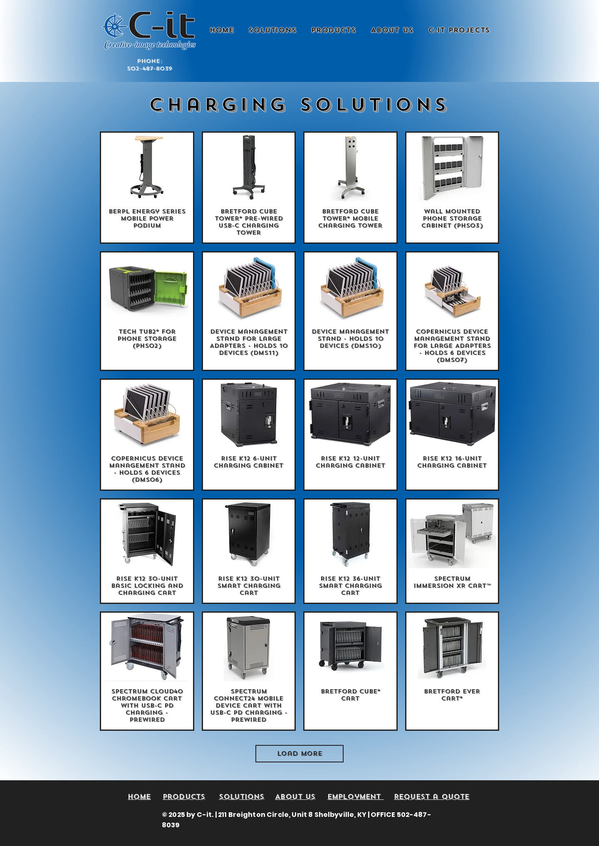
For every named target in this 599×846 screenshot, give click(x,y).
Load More (299, 754)
